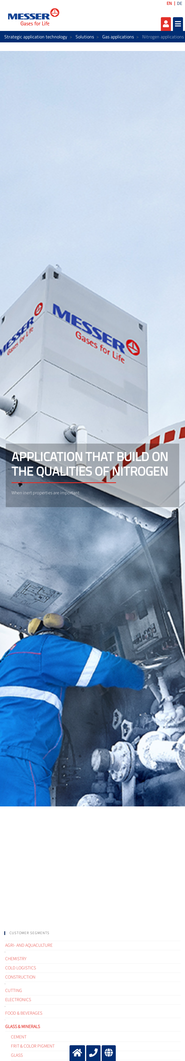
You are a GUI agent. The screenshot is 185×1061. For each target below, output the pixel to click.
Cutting (13, 990)
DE (179, 3)
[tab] (92, 933)
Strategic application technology (35, 36)
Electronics (18, 1000)
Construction (20, 977)
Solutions (85, 36)
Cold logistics (20, 968)
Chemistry (15, 959)
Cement (18, 1037)
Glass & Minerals (22, 1026)
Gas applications (118, 36)
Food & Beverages (23, 1013)
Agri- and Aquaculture (29, 945)
